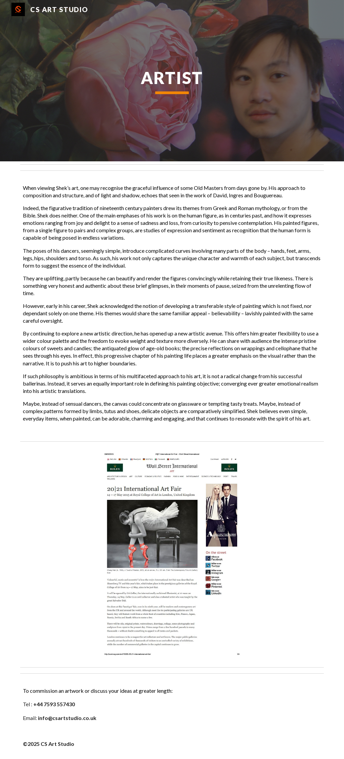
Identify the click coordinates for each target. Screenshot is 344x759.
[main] (172, 81)
